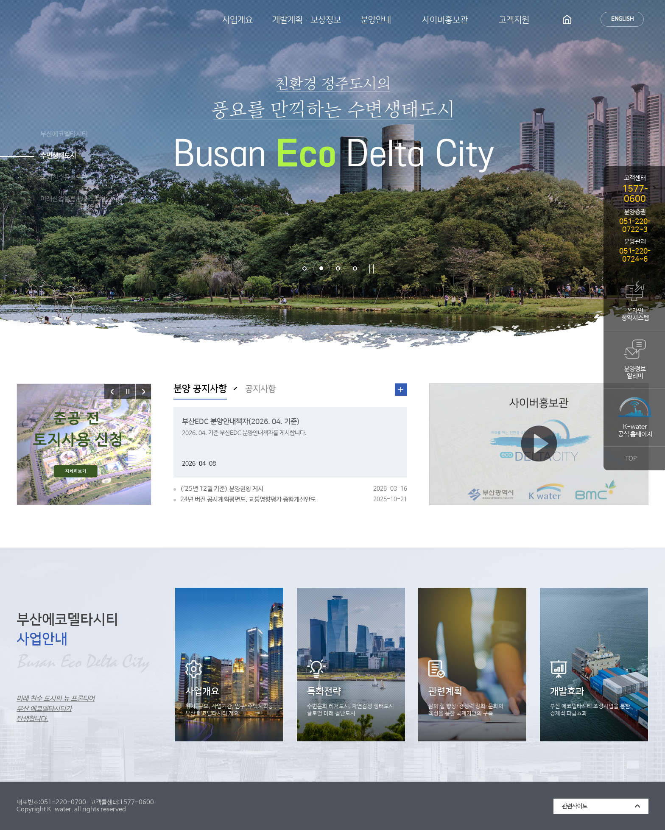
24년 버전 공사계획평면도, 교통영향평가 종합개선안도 (293, 499)
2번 (321, 268)
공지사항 (260, 389)
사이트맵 (584, 19)
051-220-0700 (63, 802)
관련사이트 (570, 804)
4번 (355, 268)
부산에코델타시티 (95, 20)
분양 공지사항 (200, 388)
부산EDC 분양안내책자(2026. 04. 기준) (240, 421)
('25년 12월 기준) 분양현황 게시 (293, 488)
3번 (338, 268)
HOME (567, 19)
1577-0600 (137, 802)
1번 (304, 268)
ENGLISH (622, 19)
